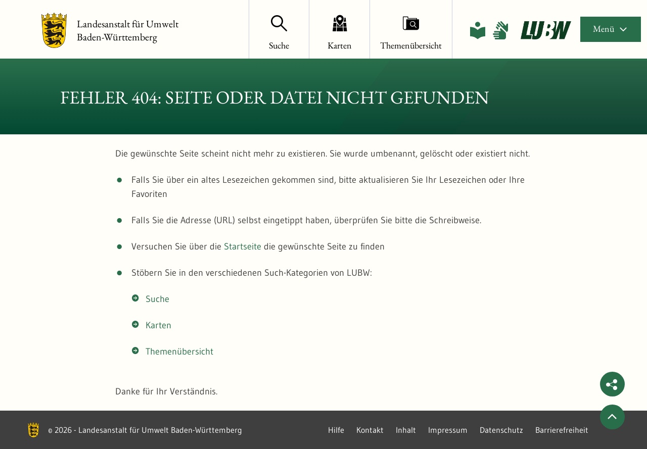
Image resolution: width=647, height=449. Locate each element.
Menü (610, 28)
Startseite (242, 246)
